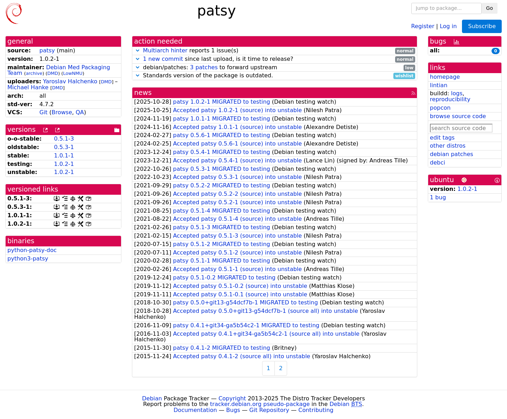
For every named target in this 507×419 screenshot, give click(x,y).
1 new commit (163, 59)
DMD (52, 73)
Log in (448, 25)
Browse (61, 112)
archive (34, 73)
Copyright (232, 398)
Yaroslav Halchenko (70, 81)
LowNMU (72, 73)
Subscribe (482, 26)
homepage (445, 76)
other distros (447, 145)
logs (457, 93)
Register (423, 25)
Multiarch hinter (165, 50)
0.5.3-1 (64, 147)
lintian (439, 85)
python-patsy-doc (32, 250)
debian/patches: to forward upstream (274, 68)
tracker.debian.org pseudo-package (260, 404)
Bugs (233, 410)
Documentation (195, 410)
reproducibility (450, 99)
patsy (47, 50)
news (143, 93)
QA (80, 112)
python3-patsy (27, 258)
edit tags (442, 137)
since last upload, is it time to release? (274, 59)
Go (489, 8)
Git (43, 112)
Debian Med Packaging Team (58, 70)
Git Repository (269, 410)
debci (437, 162)
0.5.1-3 (64, 138)
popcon (440, 107)
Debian (152, 398)
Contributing (316, 410)
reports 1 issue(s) (274, 51)
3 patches (204, 67)
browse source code (458, 116)
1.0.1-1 (64, 155)
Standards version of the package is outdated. (274, 76)
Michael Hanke (28, 87)
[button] (137, 50)
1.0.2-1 (64, 164)
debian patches (451, 154)
